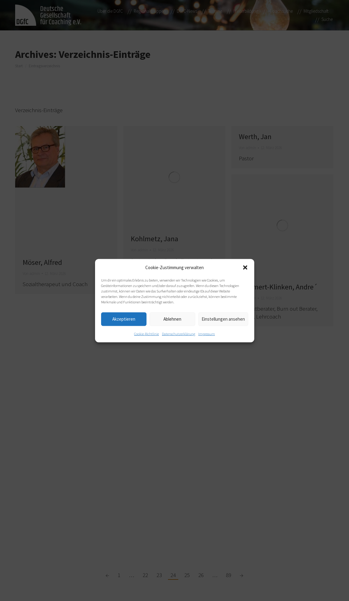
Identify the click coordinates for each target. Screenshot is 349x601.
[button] (245, 267)
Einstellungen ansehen (223, 319)
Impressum (206, 333)
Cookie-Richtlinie (146, 333)
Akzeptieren (123, 319)
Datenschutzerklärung (178, 333)
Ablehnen (172, 319)
